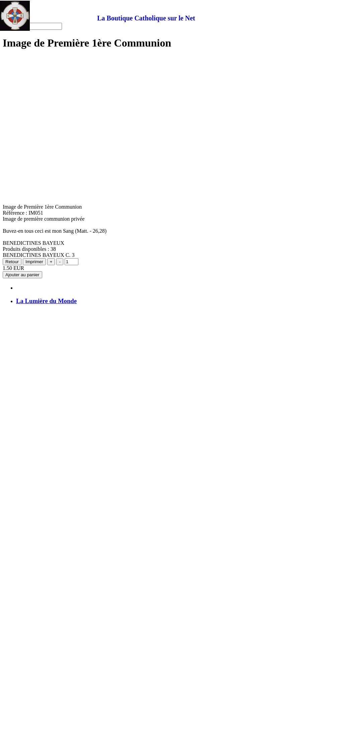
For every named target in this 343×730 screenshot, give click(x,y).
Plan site (25, 50)
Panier (23, 44)
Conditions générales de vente (48, 205)
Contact (24, 56)
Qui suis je (27, 187)
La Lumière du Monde (46, 720)
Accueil (24, 38)
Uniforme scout (33, 199)
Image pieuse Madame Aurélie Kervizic (58, 193)
